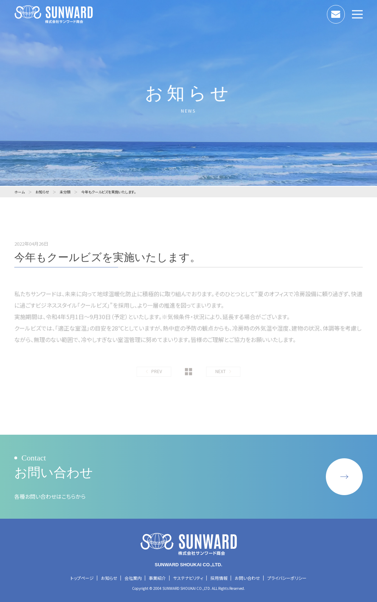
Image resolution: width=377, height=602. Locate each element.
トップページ (82, 578)
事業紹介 (157, 578)
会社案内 (133, 578)
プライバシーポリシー (287, 578)
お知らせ (109, 578)
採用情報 (218, 578)
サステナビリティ (188, 578)
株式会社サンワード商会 (55, 14)
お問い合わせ (344, 12)
